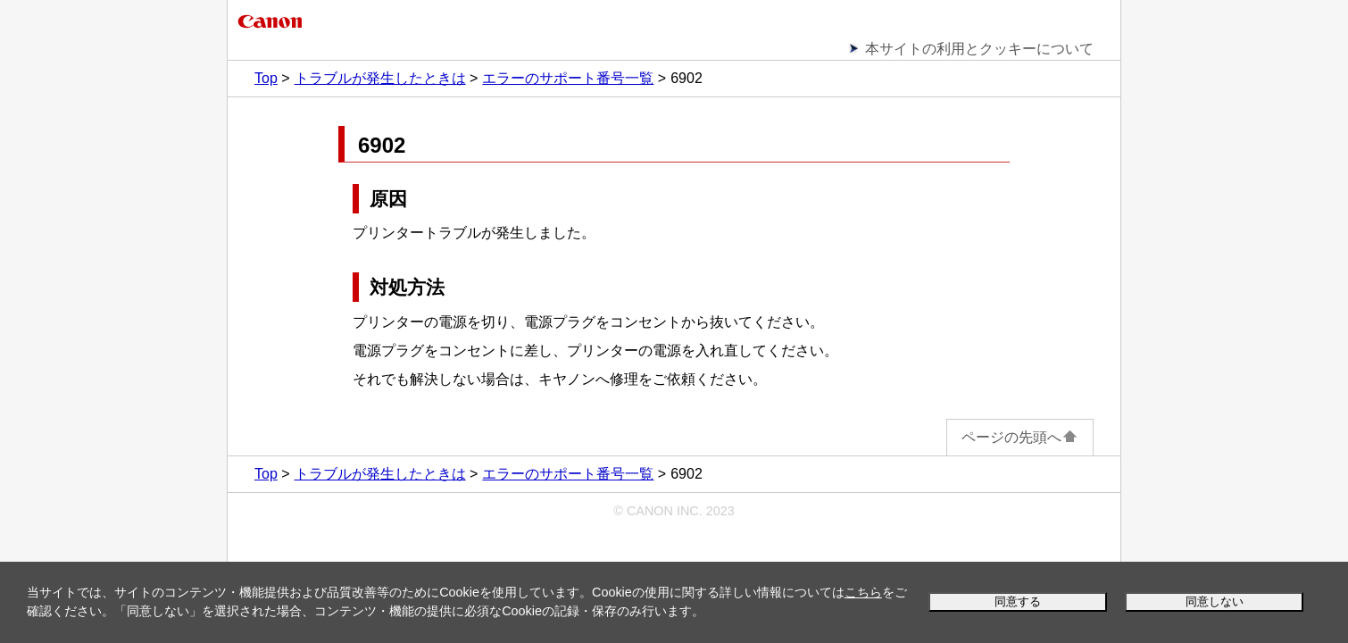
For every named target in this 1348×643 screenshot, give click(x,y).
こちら (863, 592)
